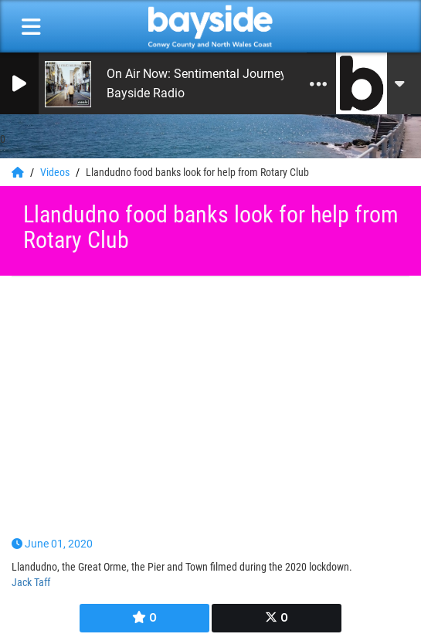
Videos (56, 172)
